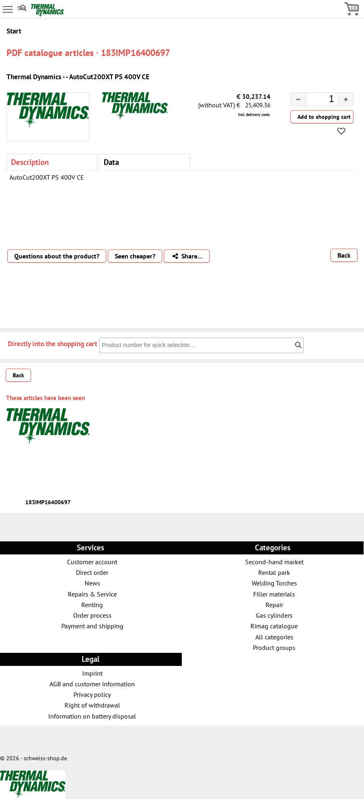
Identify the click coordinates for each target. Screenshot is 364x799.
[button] (345, 99)
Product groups (274, 647)
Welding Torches (274, 583)
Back (344, 255)
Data (111, 162)
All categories (274, 636)
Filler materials (274, 594)
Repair (274, 604)
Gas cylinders (274, 615)
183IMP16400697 (48, 502)
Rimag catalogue (274, 625)
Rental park (274, 572)
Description (30, 162)
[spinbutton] (315, 100)
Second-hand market (274, 561)
